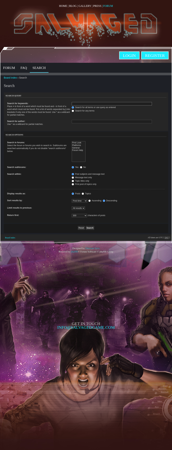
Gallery (84, 5)
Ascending (94, 200)
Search (39, 68)
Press (97, 5)
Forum (108, 5)
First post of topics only (84, 184)
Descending (110, 200)
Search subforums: (16, 167)
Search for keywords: (17, 103)
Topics (86, 193)
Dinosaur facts (92, 248)
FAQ (23, 68)
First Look (78, 142)
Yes (75, 167)
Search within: (14, 174)
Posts (76, 193)
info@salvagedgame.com (86, 327)
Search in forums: (16, 142)
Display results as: (16, 193)
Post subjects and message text (88, 174)
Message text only (82, 177)
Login (129, 55)
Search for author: (16, 121)
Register (155, 55)
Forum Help (78, 150)
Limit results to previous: (19, 208)
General (78, 148)
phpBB (74, 251)
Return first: (13, 215)
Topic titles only (80, 181)
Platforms (78, 145)
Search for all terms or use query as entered (94, 107)
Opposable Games (86, 358)
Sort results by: (15, 200)
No (83, 167)
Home (63, 5)
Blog (73, 5)
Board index (10, 77)
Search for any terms (83, 111)
